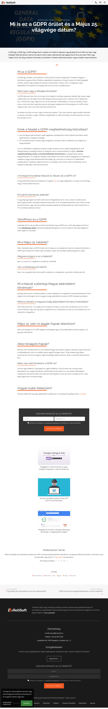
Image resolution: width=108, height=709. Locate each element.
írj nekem (83, 394)
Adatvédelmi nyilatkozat (7, 703)
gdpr (59, 576)
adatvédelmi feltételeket (52, 423)
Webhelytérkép (82, 703)
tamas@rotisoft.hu (56, 633)
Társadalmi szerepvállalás (68, 703)
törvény (73, 576)
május (66, 576)
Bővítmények (46, 703)
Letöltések (56, 703)
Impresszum (36, 703)
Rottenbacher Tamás (46, 20)
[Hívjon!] (96, 2)
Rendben (27, 703)
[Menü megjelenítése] (105, 2)
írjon (55, 181)
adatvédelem (37, 576)
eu (54, 576)
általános (48, 576)
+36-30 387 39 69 (57, 637)
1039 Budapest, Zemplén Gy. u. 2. (59, 640)
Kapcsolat (58, 557)
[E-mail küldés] (100, 2)
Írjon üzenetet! (49, 613)
